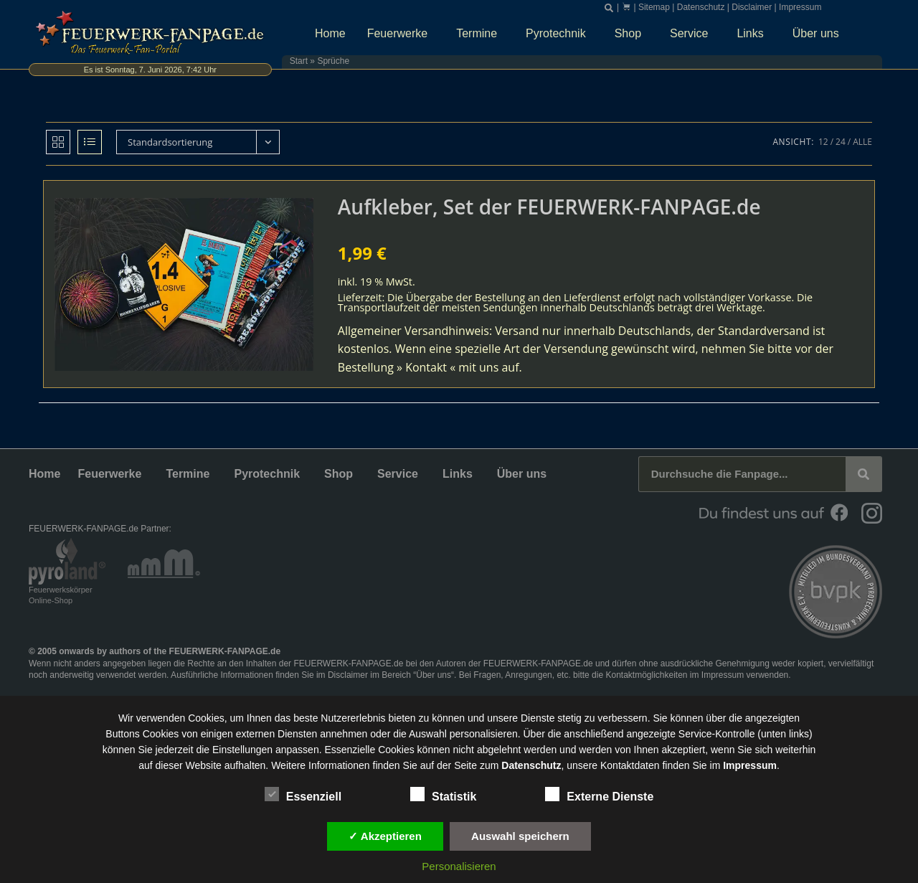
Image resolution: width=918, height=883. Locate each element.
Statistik (443, 794)
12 (823, 142)
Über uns (819, 34)
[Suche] (863, 474)
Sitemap (654, 7)
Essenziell (303, 794)
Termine (480, 34)
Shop (631, 34)
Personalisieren (459, 866)
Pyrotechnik (559, 34)
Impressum (800, 7)
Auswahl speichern (520, 836)
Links (753, 34)
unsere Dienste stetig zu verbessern (567, 718)
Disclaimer (752, 7)
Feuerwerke (401, 34)
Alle (862, 142)
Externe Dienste (599, 794)
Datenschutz (701, 7)
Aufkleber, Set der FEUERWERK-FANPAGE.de (549, 206)
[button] (609, 8)
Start (299, 61)
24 (841, 142)
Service (692, 34)
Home (330, 33)
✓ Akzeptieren (385, 836)
